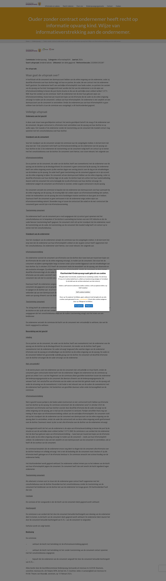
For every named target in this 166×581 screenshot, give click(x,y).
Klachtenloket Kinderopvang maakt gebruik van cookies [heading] (83, 273)
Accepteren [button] (79, 306)
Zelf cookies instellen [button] (83, 292)
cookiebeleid (83, 299)
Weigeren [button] (89, 306)
